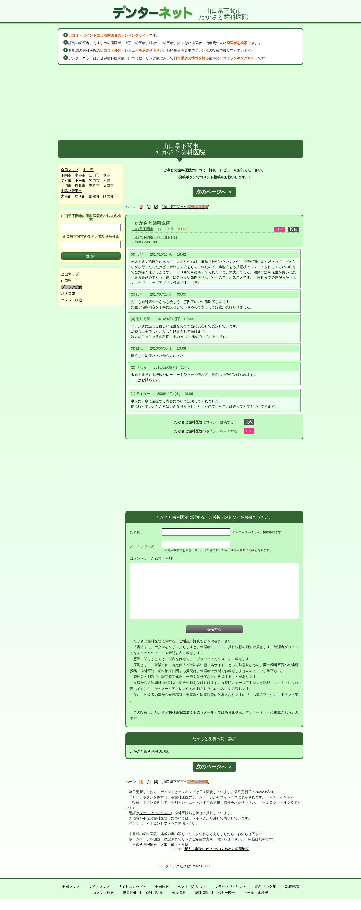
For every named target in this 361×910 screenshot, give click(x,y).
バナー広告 (226, 892)
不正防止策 (289, 695)
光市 (106, 180)
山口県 (88, 170)
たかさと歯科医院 (152, 223)
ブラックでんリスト (155, 813)
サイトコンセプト (157, 823)
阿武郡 (108, 196)
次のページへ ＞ (214, 192)
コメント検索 (71, 300)
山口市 (94, 175)
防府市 (66, 180)
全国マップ (69, 170)
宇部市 (80, 175)
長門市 (66, 186)
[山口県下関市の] (185, 207)
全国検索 (162, 886)
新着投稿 (292, 886)
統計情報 (202, 892)
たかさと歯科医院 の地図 (149, 751)
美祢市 (94, 186)
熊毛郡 (94, 196)
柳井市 (80, 186)
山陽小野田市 (71, 191)
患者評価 (130, 892)
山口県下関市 (142, 229)
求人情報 (68, 294)
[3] (156, 207)
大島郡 (66, 196)
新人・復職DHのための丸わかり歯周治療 (216, 849)
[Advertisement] (180, 102)
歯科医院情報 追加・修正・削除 (162, 844)
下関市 (66, 175)
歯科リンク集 (265, 886)
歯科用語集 (154, 892)
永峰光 (263, 892)
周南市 (108, 186)
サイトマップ (98, 886)
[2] (149, 207)
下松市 (80, 180)
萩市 (106, 175)
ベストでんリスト (192, 886)
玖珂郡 (80, 196)
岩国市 (94, 180)
